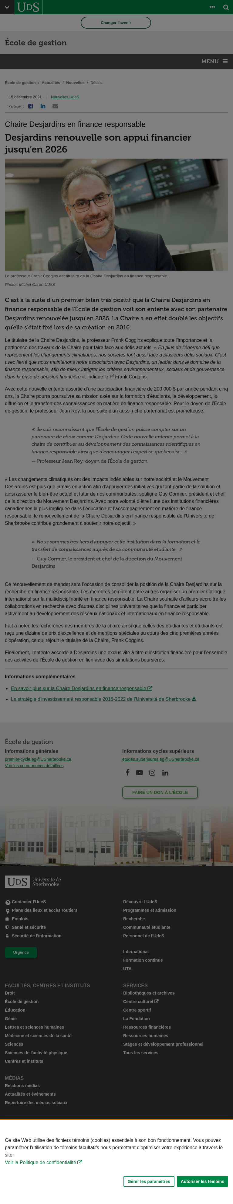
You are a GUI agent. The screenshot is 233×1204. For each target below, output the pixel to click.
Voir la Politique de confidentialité (40, 1162)
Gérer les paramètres (149, 1181)
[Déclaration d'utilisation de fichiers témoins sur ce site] (116, 1162)
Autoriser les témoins (202, 1181)
